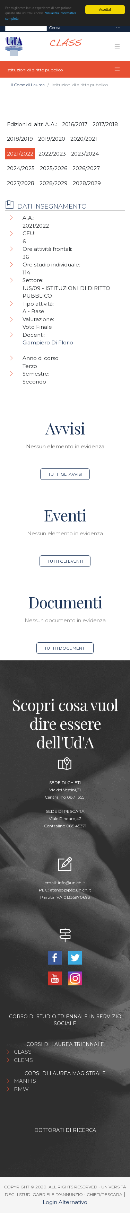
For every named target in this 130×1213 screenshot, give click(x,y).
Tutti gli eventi (65, 561)
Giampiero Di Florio (48, 342)
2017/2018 (105, 124)
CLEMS (23, 1060)
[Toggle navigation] (118, 28)
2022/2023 (52, 153)
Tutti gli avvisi (65, 474)
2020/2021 (83, 138)
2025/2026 (53, 168)
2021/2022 (20, 153)
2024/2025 (21, 168)
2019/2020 (51, 138)
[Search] (26, 27)
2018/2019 (20, 138)
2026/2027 (86, 168)
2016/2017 (74, 124)
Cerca (54, 27)
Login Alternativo (65, 1202)
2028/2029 (54, 183)
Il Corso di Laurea (28, 84)
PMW (21, 1089)
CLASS (23, 1051)
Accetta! (105, 9)
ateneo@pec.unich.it (70, 890)
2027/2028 (20, 183)
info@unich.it (71, 882)
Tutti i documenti (65, 648)
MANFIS (25, 1081)
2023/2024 (85, 153)
